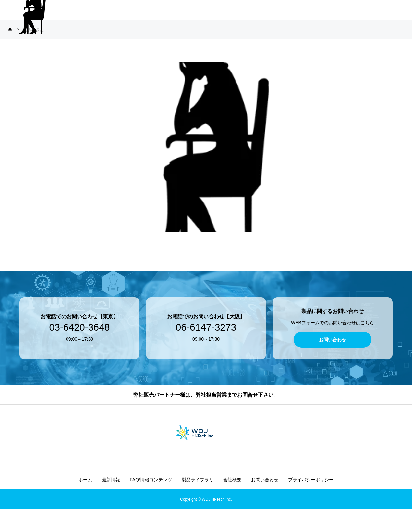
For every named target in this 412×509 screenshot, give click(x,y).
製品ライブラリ (197, 479)
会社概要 (232, 479)
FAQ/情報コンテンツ (151, 479)
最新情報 (111, 479)
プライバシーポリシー (310, 479)
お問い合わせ (264, 479)
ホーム (85, 479)
